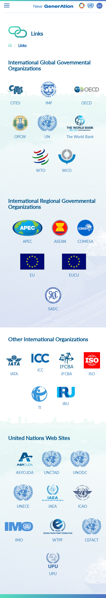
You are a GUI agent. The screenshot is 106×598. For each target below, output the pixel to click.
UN (47, 136)
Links (22, 45)
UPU (53, 573)
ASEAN (60, 241)
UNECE (23, 506)
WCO (67, 170)
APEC (27, 241)
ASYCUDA (24, 472)
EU (32, 275)
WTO (39, 170)
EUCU (74, 275)
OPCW (20, 136)
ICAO (82, 506)
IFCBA (66, 373)
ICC (40, 370)
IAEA (53, 506)
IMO (19, 540)
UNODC (80, 472)
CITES (15, 103)
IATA (14, 373)
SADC (53, 308)
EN (99, 5)
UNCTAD (51, 472)
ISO (92, 373)
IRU (66, 403)
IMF (49, 103)
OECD (86, 103)
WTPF (57, 540)
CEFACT (91, 540)
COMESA (85, 241)
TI (39, 407)
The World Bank (80, 136)
